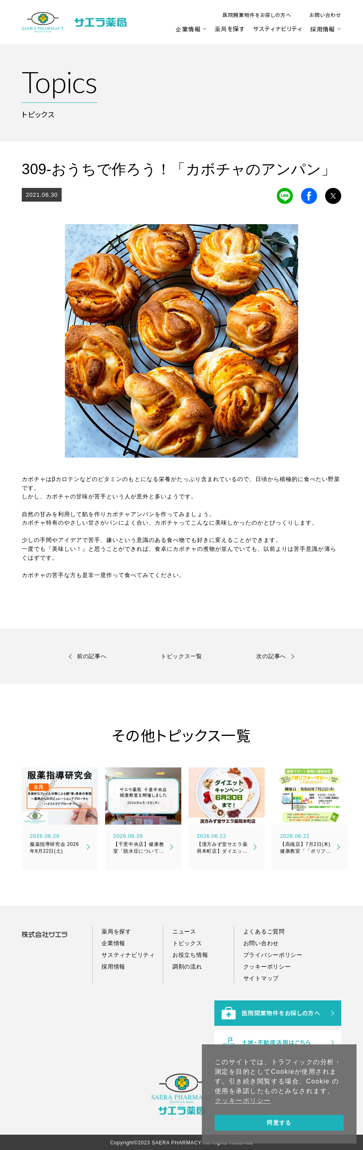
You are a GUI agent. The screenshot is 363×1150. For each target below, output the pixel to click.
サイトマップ (261, 999)
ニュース (184, 953)
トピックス (187, 964)
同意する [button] (279, 1122)
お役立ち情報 (190, 976)
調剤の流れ (187, 988)
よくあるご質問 (264, 953)
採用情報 (322, 29)
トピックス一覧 (181, 658)
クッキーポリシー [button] (243, 1100)
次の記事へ (271, 658)
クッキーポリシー (267, 988)
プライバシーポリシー (273, 976)
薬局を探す (230, 28)
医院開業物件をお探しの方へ (257, 15)
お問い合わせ (325, 15)
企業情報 (188, 29)
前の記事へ (92, 658)
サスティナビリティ (277, 28)
